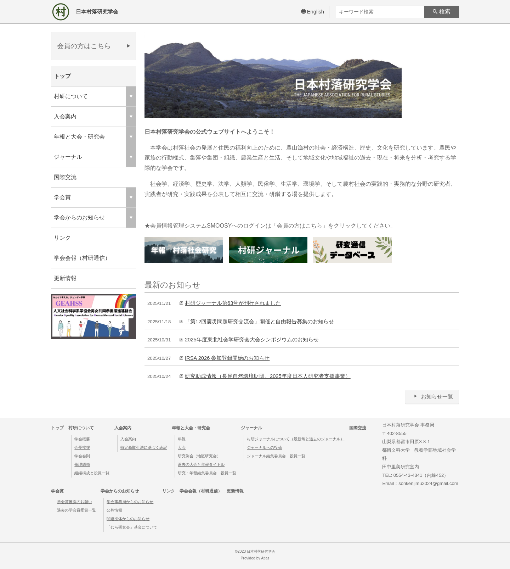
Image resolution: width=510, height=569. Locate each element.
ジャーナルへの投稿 (264, 447)
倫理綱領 (82, 464)
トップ (62, 76)
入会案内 (128, 439)
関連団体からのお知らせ (128, 519)
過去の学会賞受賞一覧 (76, 510)
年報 (182, 439)
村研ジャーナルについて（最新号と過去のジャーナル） (295, 439)
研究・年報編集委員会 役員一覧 (207, 473)
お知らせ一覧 (432, 397)
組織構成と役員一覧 (91, 473)
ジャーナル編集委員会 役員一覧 (276, 456)
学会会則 (82, 456)
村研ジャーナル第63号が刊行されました (233, 303)
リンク (62, 238)
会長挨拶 (82, 447)
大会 (182, 447)
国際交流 (65, 177)
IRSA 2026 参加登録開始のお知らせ (227, 358)
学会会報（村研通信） (82, 258)
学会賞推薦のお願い (74, 502)
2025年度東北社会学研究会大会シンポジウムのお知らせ (252, 339)
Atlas (265, 558)
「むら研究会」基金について (132, 527)
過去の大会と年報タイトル (201, 464)
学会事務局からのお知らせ (130, 502)
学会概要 (82, 439)
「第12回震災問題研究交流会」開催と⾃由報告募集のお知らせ (259, 321)
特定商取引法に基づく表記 (143, 447)
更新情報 (65, 278)
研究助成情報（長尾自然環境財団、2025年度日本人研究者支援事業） (268, 376)
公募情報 (114, 510)
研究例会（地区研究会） (199, 456)
